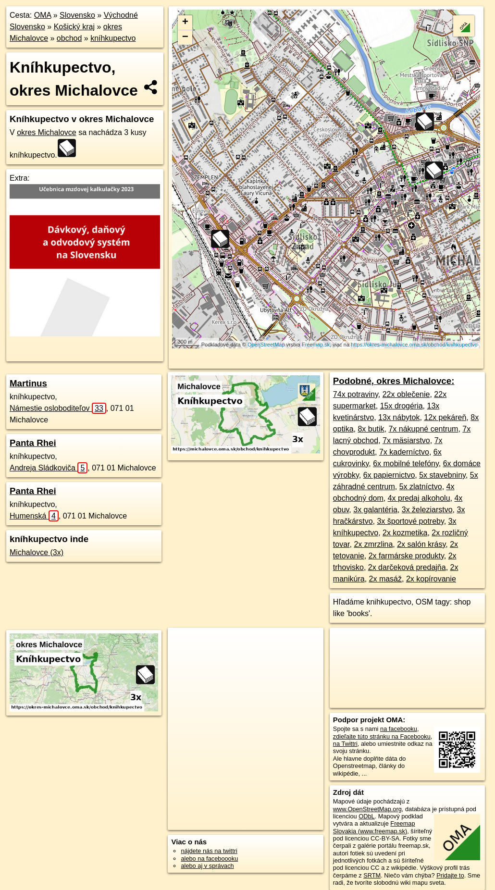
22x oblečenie (406, 394)
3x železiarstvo (427, 510)
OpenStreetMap (266, 344)
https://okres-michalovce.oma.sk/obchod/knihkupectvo (414, 344)
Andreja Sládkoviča (48, 467)
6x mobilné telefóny (406, 463)
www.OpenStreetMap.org (367, 809)
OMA (42, 15)
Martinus (28, 383)
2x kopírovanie (431, 579)
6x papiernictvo (389, 475)
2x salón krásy (421, 544)
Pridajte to (450, 875)
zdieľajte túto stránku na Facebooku (382, 736)
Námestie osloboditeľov (58, 408)
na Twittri (345, 743)
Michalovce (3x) (36, 552)
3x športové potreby (410, 521)
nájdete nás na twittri (209, 850)
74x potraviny (355, 394)
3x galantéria (375, 510)
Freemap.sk (316, 344)
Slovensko (77, 15)
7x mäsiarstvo (406, 440)
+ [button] (185, 22)
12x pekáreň (445, 417)
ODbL (366, 816)
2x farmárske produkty (406, 556)
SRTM (372, 875)
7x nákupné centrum (423, 429)
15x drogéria (401, 406)
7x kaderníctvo (404, 452)
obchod (69, 38)
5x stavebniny (442, 475)
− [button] (185, 37)
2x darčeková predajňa (407, 567)
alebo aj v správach (207, 865)
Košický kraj (74, 27)
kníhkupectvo (113, 38)
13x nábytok (399, 417)
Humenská (34, 515)
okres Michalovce (46, 132)
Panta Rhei (33, 443)
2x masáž (385, 579)
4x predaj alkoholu (419, 498)
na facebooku (398, 728)
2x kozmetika (405, 533)
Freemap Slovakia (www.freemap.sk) (374, 827)
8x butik (371, 429)
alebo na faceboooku (209, 858)
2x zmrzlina (373, 544)
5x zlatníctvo (420, 486)
